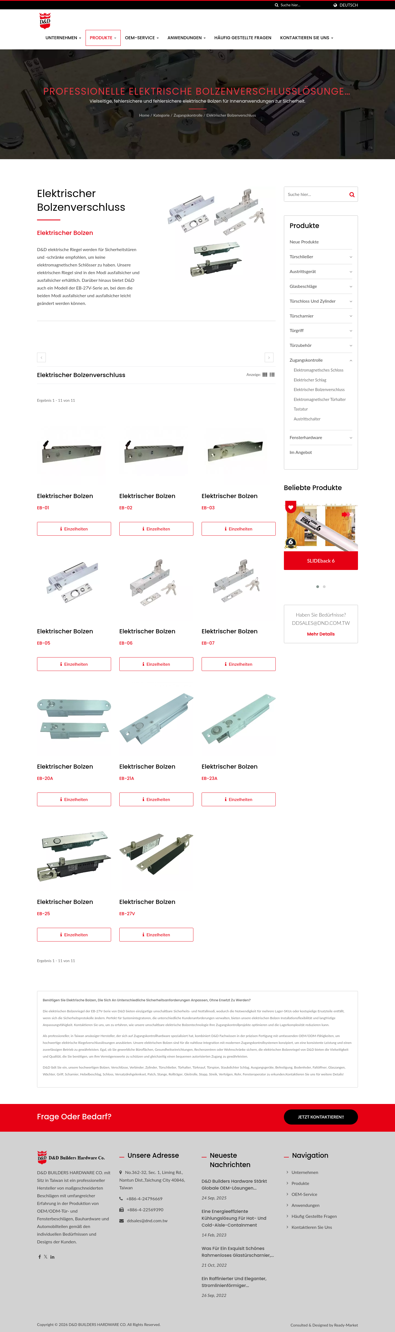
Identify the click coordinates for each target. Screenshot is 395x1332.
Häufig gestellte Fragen (243, 38)
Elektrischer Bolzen (65, 496)
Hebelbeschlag (90, 1074)
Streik (213, 1074)
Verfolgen (226, 1074)
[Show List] (272, 374)
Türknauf (199, 1067)
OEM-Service (142, 38)
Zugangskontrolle (188, 115)
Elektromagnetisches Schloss (318, 370)
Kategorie (161, 115)
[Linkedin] (52, 1255)
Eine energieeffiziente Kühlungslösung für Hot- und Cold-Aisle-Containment (234, 1217)
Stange (162, 1074)
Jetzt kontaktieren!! (321, 1116)
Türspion (213, 1067)
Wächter (49, 1074)
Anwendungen (187, 38)
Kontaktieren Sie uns (306, 38)
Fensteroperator (254, 1074)
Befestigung (283, 1067)
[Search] (305, 5)
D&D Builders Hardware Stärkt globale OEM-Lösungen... (234, 1183)
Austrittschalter (307, 419)
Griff (60, 1074)
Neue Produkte (304, 241)
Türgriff (297, 330)
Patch (152, 1074)
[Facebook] (39, 1255)
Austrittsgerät (303, 271)
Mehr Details (321, 634)
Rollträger (176, 1074)
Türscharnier (302, 315)
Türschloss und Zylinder (312, 301)
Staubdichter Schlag (235, 1067)
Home (144, 115)
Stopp (203, 1074)
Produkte (103, 38)
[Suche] (276, 5)
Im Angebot (301, 452)
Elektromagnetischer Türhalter (320, 399)
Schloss (108, 1074)
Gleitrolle (190, 1074)
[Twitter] (46, 1255)
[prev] (41, 357)
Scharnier (72, 1074)
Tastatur (301, 409)
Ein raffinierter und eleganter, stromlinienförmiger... (234, 1280)
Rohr (237, 1074)
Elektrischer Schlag (310, 380)
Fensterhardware (306, 437)
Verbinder (136, 1067)
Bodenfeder (302, 1067)
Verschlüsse (119, 1067)
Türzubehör (301, 345)
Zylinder (151, 1067)
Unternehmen (63, 38)
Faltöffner (320, 1067)
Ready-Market (346, 1323)
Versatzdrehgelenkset (130, 1074)
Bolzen (104, 1067)
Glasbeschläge (303, 286)
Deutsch (349, 5)
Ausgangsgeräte (262, 1067)
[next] (269, 357)
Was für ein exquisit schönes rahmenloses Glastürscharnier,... (238, 1250)
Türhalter (184, 1067)
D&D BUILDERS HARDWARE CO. (97, 1322)
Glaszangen (336, 1067)
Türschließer (301, 256)
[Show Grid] (265, 374)
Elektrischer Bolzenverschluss (231, 115)
